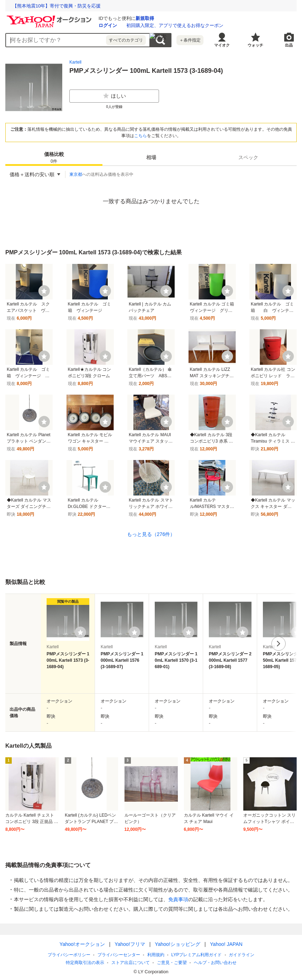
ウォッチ (255, 45)
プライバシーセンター (118, 954)
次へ (278, 644)
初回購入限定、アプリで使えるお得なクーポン (174, 25)
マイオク (222, 45)
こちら (140, 135)
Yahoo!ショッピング (177, 944)
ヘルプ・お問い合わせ (215, 962)
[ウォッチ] (44, 291)
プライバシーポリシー (69, 954)
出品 (289, 45)
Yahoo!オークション (82, 944)
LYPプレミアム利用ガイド (196, 954)
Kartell (75, 62)
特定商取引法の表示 (85, 962)
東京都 (75, 174)
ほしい (114, 95)
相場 (151, 157)
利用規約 (155, 954)
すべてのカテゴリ (126, 40)
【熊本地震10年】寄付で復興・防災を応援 (56, 6)
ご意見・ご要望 (172, 962)
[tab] (53, 157)
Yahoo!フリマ (130, 944)
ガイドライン (241, 954)
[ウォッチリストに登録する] (80, 632)
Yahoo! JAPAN (226, 944)
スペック (248, 157)
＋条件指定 (190, 40)
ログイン (108, 25)
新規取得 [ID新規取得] (145, 18)
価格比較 (54, 157)
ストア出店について (130, 962)
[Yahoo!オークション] (50, 17)
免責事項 (178, 899)
